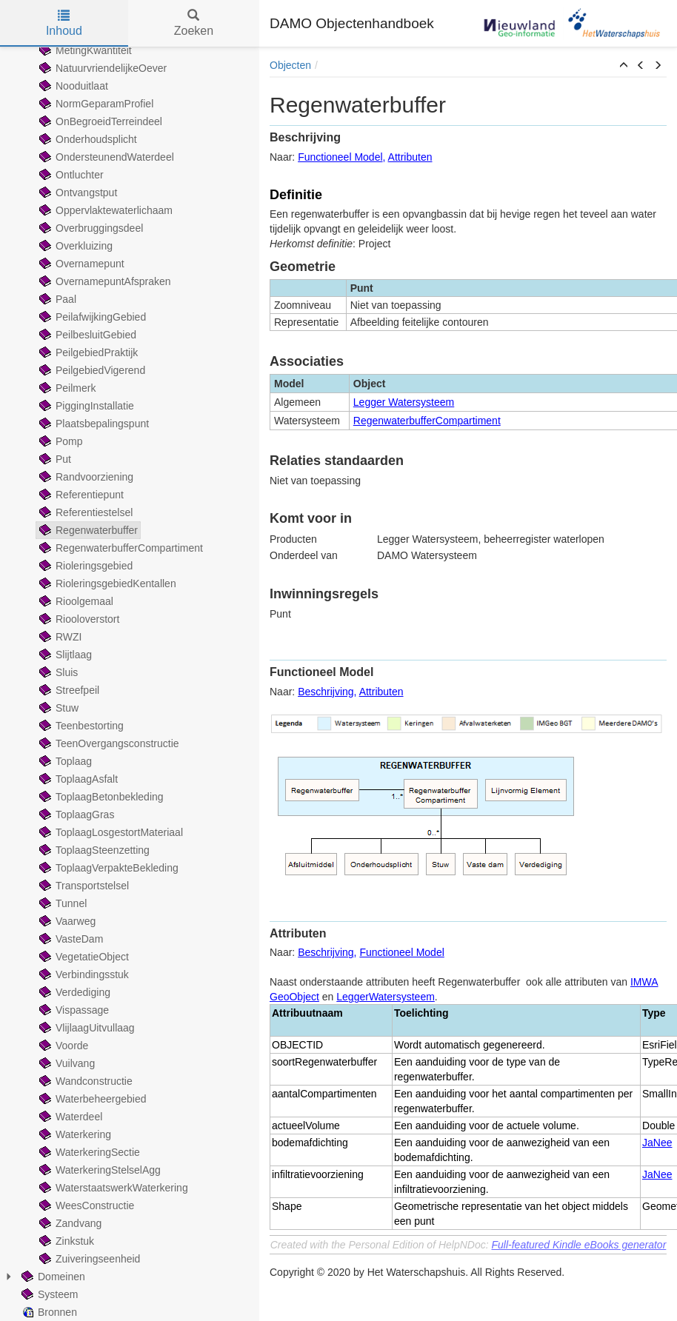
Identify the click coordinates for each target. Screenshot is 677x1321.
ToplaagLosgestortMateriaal (109, 832)
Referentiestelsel (84, 512)
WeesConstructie (85, 1205)
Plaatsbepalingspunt (92, 423)
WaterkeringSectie (88, 1152)
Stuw (57, 708)
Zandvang (68, 1223)
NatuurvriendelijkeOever (101, 68)
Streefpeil (67, 690)
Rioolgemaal (74, 601)
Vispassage (72, 1010)
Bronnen (48, 1312)
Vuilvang (65, 1063)
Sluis (57, 672)
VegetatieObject (82, 957)
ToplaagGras (75, 814)
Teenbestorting (80, 726)
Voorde (62, 1045)
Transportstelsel (82, 885)
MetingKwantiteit (84, 50)
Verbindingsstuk (82, 974)
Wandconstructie (84, 1081)
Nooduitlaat (72, 86)
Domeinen (52, 1276)
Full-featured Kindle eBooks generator (579, 1245)
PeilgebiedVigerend (90, 370)
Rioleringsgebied (84, 566)
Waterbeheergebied (91, 1099)
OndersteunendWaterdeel (105, 157)
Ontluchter (70, 175)
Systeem (48, 1294)
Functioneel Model (340, 157)
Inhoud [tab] (64, 23)
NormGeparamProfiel (94, 104)
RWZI (59, 637)
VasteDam (69, 939)
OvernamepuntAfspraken (103, 281)
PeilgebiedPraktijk (87, 352)
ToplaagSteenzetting (93, 850)
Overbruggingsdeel (89, 228)
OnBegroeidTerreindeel (99, 121)
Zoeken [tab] (193, 23)
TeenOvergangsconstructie (107, 743)
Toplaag (64, 761)
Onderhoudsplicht (86, 139)
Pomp (59, 441)
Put (53, 459)
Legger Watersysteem (403, 402)
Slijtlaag (64, 654)
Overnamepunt (80, 263)
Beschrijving (325, 692)
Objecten (290, 65)
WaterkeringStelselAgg (98, 1170)
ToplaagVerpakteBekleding (107, 868)
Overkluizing (74, 246)
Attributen (410, 157)
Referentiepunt (80, 495)
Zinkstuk (65, 1241)
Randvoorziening (84, 477)
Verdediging (73, 992)
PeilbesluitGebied (86, 335)
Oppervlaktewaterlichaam (104, 210)
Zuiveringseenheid (88, 1259)
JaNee (657, 1142)
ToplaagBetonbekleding (100, 797)
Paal (56, 299)
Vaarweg (66, 921)
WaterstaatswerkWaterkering (112, 1188)
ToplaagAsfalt (77, 779)
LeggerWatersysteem (385, 997)
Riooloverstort (77, 619)
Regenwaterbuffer (87, 530)
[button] (624, 65)
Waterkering (73, 1134)
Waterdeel (69, 1117)
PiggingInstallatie (85, 406)
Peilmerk (66, 388)
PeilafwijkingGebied (91, 317)
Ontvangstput (76, 192)
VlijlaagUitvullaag (85, 1028)
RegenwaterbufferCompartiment (119, 548)
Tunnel (61, 903)
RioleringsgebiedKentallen (106, 583)
